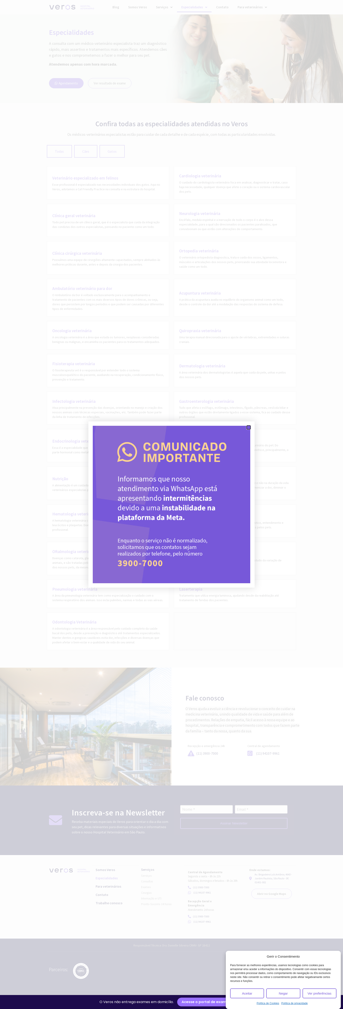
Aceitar (247, 993)
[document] (171, 504)
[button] (248, 427)
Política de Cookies (268, 1003)
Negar (283, 993)
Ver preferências (319, 993)
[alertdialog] (171, 1002)
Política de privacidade (294, 1003)
